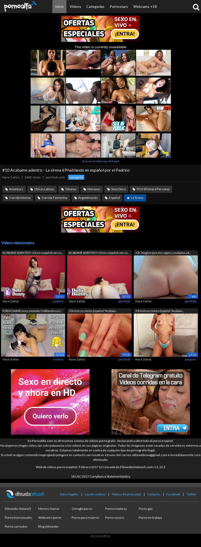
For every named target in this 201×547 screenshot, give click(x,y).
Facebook (173, 494)
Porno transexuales (18, 517)
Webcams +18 (145, 6)
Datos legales (69, 494)
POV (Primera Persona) (153, 189)
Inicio (59, 6)
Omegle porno (82, 509)
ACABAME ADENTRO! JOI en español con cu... (32, 252)
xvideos (58, 359)
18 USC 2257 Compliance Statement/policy (100, 476)
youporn (58, 301)
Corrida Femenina (54, 198)
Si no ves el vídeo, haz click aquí (100, 161)
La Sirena (137, 198)
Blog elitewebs (48, 526)
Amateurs (16, 189)
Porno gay (146, 509)
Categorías (95, 6)
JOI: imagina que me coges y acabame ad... (163, 252)
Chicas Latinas (44, 189)
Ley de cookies (95, 494)
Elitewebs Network (18, 509)
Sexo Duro (118, 189)
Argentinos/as (88, 198)
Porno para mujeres (85, 517)
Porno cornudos (16, 526)
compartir (76, 177)
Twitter (191, 494)
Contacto (153, 494)
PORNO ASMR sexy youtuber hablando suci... (32, 311)
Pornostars (119, 6)
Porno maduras (116, 509)
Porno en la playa (150, 517)
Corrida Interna (20, 198)
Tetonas (70, 189)
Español (114, 198)
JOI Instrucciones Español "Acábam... (93, 311)
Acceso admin (100, 536)
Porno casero (114, 517)
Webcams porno (49, 517)
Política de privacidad (126, 494)
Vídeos (75, 6)
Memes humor (48, 509)
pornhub (124, 301)
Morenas (93, 189)
